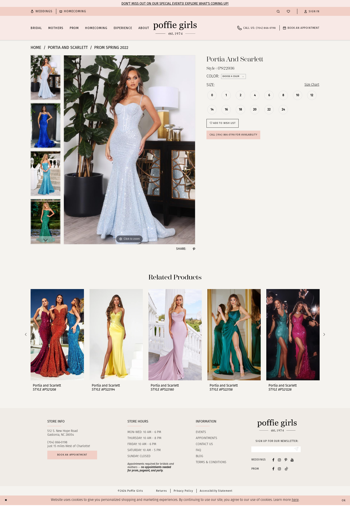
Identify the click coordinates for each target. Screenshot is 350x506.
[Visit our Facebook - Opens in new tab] (273, 460)
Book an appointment (76, 456)
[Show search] (278, 11)
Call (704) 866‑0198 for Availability (237, 138)
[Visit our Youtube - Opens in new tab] (292, 460)
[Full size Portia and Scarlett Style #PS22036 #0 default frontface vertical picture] (129, 149)
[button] (312, 11)
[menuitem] (41, 11)
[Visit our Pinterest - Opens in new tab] (285, 460)
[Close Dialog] (6, 501)
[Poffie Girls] (175, 28)
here (295, 501)
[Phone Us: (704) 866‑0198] (256, 28)
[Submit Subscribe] (296, 450)
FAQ (198, 450)
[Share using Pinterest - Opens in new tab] (194, 249)
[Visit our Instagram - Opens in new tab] (279, 460)
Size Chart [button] (310, 85)
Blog (199, 456)
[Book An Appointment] (301, 27)
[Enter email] (276, 449)
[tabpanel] (45, 79)
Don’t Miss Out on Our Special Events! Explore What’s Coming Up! (175, 4)
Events (201, 432)
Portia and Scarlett (68, 47)
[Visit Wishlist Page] (288, 11)
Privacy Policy (183, 492)
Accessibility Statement (216, 492)
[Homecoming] (73, 11)
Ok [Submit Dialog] (343, 501)
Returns (161, 492)
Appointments (206, 438)
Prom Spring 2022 (111, 47)
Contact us (204, 444)
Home (36, 47)
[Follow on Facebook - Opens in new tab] (273, 470)
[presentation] (57, 334)
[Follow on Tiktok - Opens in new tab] (286, 470)
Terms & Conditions (211, 462)
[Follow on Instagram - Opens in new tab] (279, 470)
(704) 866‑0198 (57, 442)
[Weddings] (41, 11)
